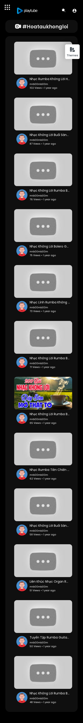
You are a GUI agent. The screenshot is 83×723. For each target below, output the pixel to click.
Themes (72, 52)
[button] (74, 10)
